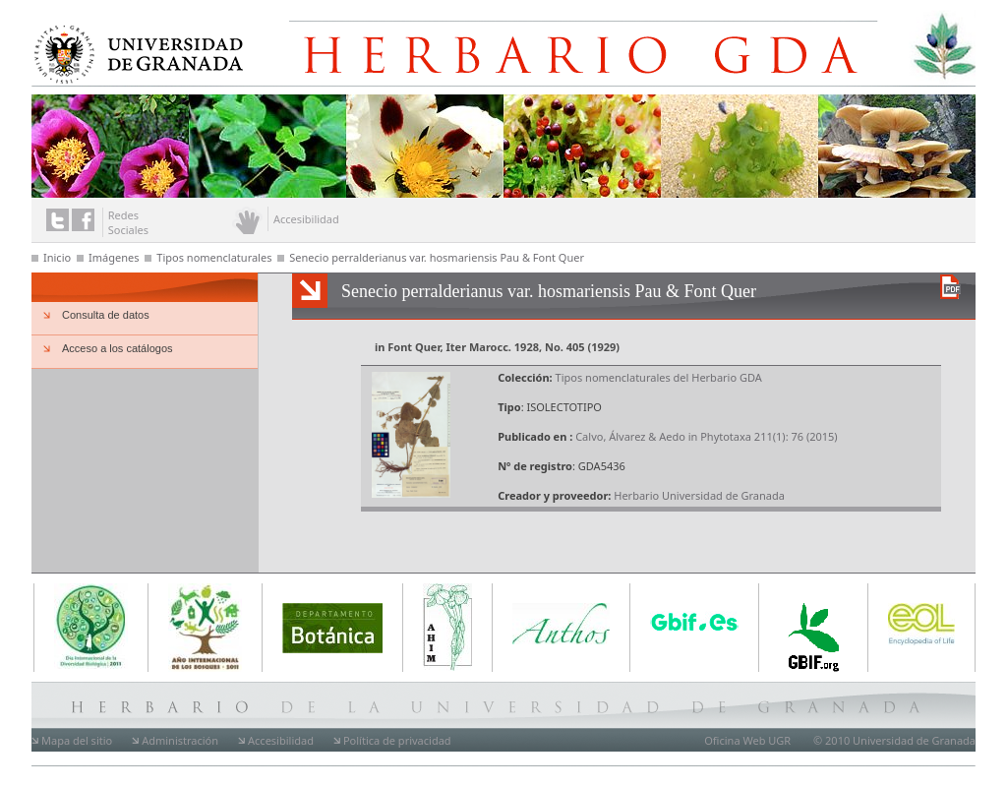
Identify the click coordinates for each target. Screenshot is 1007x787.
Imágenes (114, 257)
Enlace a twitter (57, 220)
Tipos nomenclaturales (213, 257)
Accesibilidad (281, 740)
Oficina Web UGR (747, 740)
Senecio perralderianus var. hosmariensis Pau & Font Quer (436, 257)
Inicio (57, 257)
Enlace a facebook (83, 220)
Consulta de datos (105, 315)
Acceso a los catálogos (117, 348)
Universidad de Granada (133, 51)
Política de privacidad (397, 740)
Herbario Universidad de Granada (699, 495)
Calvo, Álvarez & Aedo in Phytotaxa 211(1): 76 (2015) (706, 436)
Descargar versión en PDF (950, 286)
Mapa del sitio (76, 740)
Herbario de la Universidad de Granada (606, 48)
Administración (180, 740)
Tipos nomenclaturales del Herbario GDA (659, 377)
